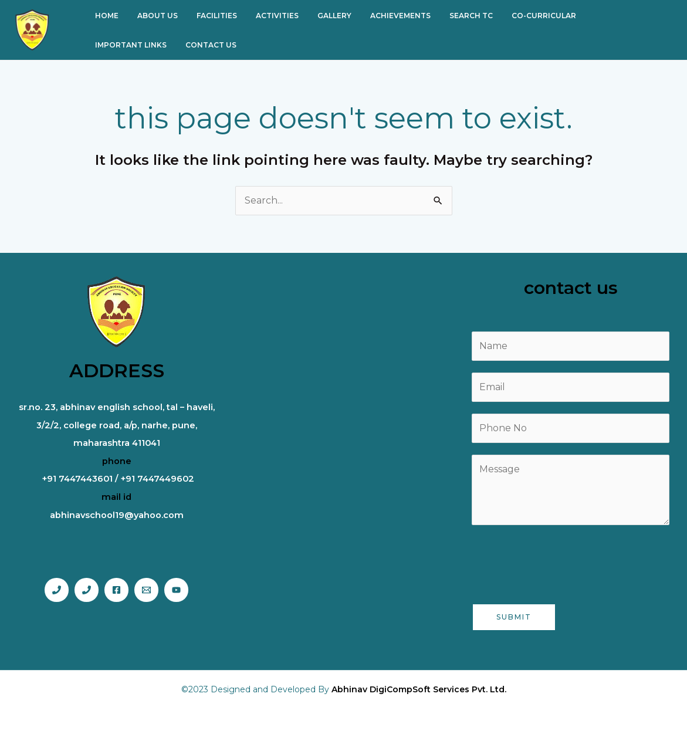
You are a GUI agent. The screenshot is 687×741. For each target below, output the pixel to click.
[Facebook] (116, 590)
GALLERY (313, 15)
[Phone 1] (57, 590)
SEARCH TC (440, 15)
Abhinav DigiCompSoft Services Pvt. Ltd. (418, 689)
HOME (104, 15)
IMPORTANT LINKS (591, 15)
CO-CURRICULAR (508, 15)
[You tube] (176, 590)
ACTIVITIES (260, 15)
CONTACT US (118, 44)
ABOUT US (150, 15)
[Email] (146, 590)
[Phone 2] (87, 590)
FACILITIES (205, 15)
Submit (514, 617)
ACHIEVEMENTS (374, 15)
